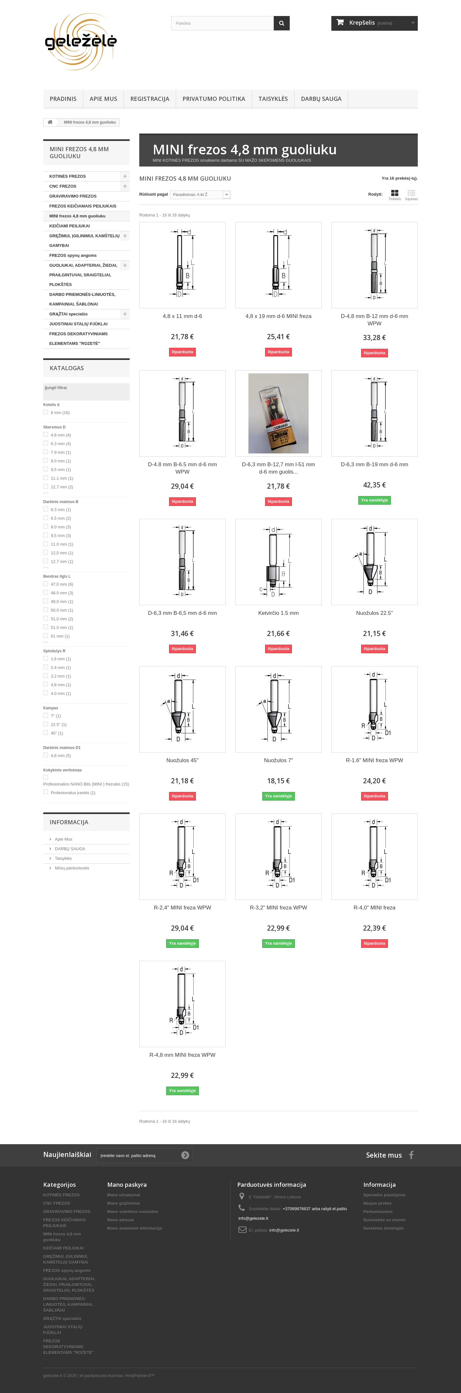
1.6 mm (61, 658)
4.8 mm (61, 435)
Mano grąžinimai (123, 1203)
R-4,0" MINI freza (375, 908)
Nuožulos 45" (182, 760)
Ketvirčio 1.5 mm (278, 613)
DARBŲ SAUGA (321, 98)
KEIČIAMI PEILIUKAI (69, 226)
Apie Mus (103, 98)
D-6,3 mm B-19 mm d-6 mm (374, 464)
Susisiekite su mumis (384, 1220)
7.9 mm (61, 452)
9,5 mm (61, 469)
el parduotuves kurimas (101, 1375)
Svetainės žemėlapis (383, 1228)
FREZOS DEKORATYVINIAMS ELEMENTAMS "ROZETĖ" (78, 338)
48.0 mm (62, 593)
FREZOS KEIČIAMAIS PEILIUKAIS (82, 206)
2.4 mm (61, 667)
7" (56, 715)
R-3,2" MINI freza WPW (278, 908)
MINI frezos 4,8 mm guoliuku (77, 216)
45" (57, 733)
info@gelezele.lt (284, 1230)
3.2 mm (61, 676)
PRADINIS (63, 98)
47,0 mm (62, 584)
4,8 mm (61, 684)
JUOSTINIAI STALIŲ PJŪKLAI (78, 324)
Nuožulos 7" (278, 760)
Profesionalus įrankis (73, 792)
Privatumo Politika (213, 98)
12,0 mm (62, 552)
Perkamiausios (378, 1211)
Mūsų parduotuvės (71, 868)
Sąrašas (411, 195)
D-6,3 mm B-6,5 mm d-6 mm (182, 613)
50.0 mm (62, 610)
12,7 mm (62, 487)
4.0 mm (61, 693)
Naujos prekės (377, 1203)
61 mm (60, 636)
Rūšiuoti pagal (153, 194)
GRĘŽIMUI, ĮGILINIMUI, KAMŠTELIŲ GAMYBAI (84, 240)
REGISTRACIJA (149, 98)
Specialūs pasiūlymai (384, 1195)
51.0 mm (62, 627)
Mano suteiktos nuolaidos (132, 1211)
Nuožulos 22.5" (374, 613)
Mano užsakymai (123, 1195)
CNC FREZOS (63, 186)
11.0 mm (62, 544)
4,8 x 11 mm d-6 (182, 316)
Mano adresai (120, 1220)
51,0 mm (62, 618)
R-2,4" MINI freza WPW (182, 908)
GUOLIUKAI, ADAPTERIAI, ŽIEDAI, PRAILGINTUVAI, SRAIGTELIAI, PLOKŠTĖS (83, 275)
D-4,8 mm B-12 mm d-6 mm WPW (374, 320)
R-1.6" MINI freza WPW (374, 760)
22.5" (59, 724)
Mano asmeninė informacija (134, 1228)
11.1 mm (62, 478)
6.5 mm (61, 518)
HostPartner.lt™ (140, 1375)
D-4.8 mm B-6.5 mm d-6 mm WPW (182, 468)
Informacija (69, 822)
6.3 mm (61, 443)
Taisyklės (273, 98)
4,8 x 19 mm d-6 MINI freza (278, 316)
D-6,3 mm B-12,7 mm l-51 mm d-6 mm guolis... (278, 468)
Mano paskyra (127, 1184)
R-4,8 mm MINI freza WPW (182, 1055)
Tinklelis (394, 195)
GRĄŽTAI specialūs (68, 314)
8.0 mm (61, 461)
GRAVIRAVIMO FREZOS (73, 196)
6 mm (60, 412)
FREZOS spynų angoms (73, 255)
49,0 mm (62, 601)
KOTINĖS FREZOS (67, 176)
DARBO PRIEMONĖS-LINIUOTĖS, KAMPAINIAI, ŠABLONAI (82, 299)
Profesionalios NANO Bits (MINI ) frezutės (86, 784)
